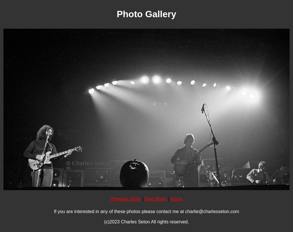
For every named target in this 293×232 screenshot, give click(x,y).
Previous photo (125, 198)
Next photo (155, 198)
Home (177, 198)
